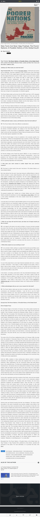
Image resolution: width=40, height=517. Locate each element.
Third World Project (18, 451)
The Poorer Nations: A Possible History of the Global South (24, 61)
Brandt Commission (20, 456)
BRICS (14, 456)
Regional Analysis (29, 452)
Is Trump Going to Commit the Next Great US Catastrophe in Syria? (9, 468)
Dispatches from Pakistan (15, 183)
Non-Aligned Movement (16, 454)
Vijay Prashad (6, 51)
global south (9, 456)
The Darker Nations (22, 70)
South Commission (20, 452)
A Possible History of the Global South (15, 458)
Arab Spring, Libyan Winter (27, 195)
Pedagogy (8, 454)
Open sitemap (20, 508)
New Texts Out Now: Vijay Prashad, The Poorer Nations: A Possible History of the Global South (20, 47)
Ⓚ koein (24, 511)
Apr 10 (2, 479)
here (2, 446)
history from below (27, 454)
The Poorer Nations (28, 451)
